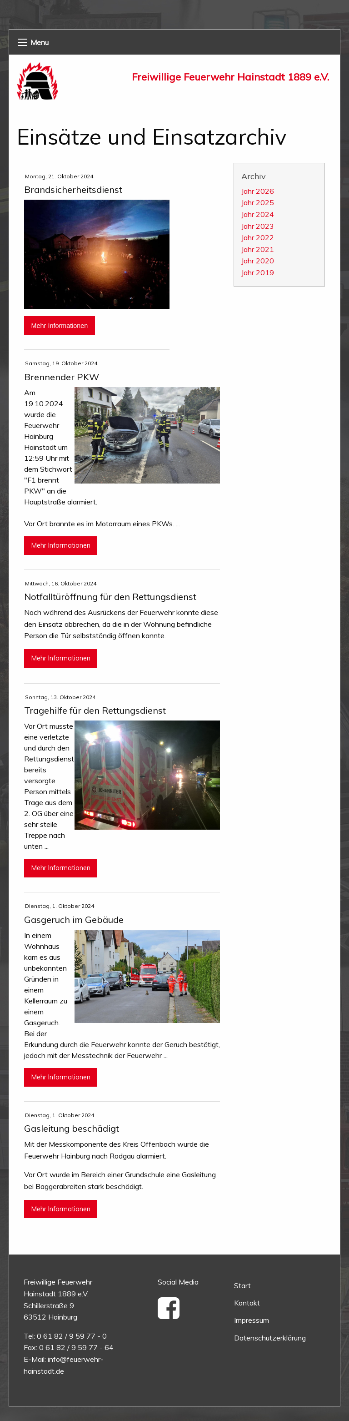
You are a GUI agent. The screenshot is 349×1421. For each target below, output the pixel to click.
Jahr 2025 (257, 202)
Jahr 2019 (257, 272)
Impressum (251, 1320)
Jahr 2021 (257, 249)
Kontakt (247, 1302)
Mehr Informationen (59, 325)
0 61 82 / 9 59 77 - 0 (72, 1335)
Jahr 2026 (257, 191)
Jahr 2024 (257, 214)
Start (242, 1285)
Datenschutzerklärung (270, 1337)
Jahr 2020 (257, 260)
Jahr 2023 (257, 226)
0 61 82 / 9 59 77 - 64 (76, 1347)
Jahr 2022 (257, 237)
